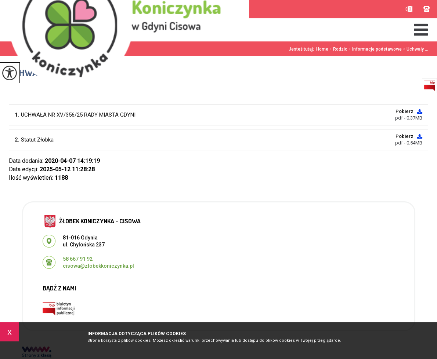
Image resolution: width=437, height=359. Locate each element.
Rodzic (337, 49)
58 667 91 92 (426, 9)
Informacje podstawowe (374, 49)
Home (322, 49)
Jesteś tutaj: (302, 49)
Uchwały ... (415, 49)
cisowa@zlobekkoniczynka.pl (408, 9)
